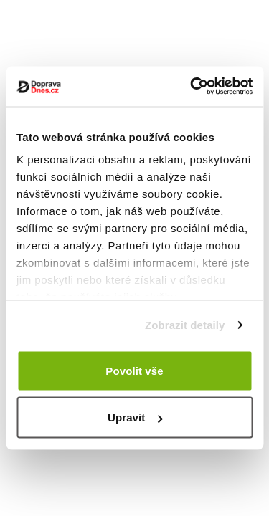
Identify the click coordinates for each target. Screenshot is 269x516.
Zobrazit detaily (185, 325)
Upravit (135, 417)
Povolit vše (134, 370)
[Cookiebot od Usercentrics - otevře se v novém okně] (192, 86)
